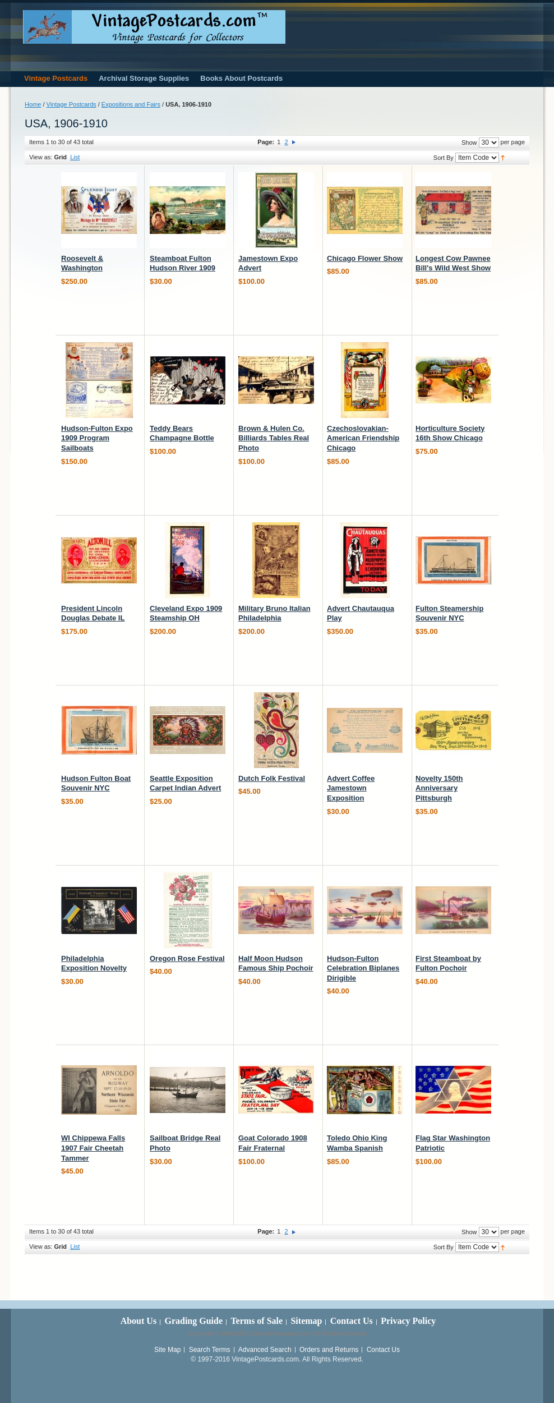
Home (33, 104)
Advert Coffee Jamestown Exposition (351, 788)
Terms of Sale (256, 1321)
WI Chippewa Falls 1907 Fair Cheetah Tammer (93, 1148)
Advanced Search (265, 1350)
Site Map (167, 1350)
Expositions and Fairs (130, 104)
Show (469, 142)
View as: (40, 157)
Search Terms (209, 1350)
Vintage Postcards (71, 104)
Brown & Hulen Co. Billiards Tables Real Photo (273, 438)
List (75, 157)
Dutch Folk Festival (271, 778)
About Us (138, 1321)
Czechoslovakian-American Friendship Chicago (363, 438)
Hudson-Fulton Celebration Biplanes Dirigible (363, 968)
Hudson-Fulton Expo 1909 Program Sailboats (97, 438)
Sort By (443, 157)
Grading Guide (193, 1321)
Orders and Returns (328, 1350)
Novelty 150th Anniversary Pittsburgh (439, 788)
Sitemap (306, 1321)
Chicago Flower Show (365, 258)
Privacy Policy (408, 1321)
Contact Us (351, 1321)
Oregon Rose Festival (187, 958)
